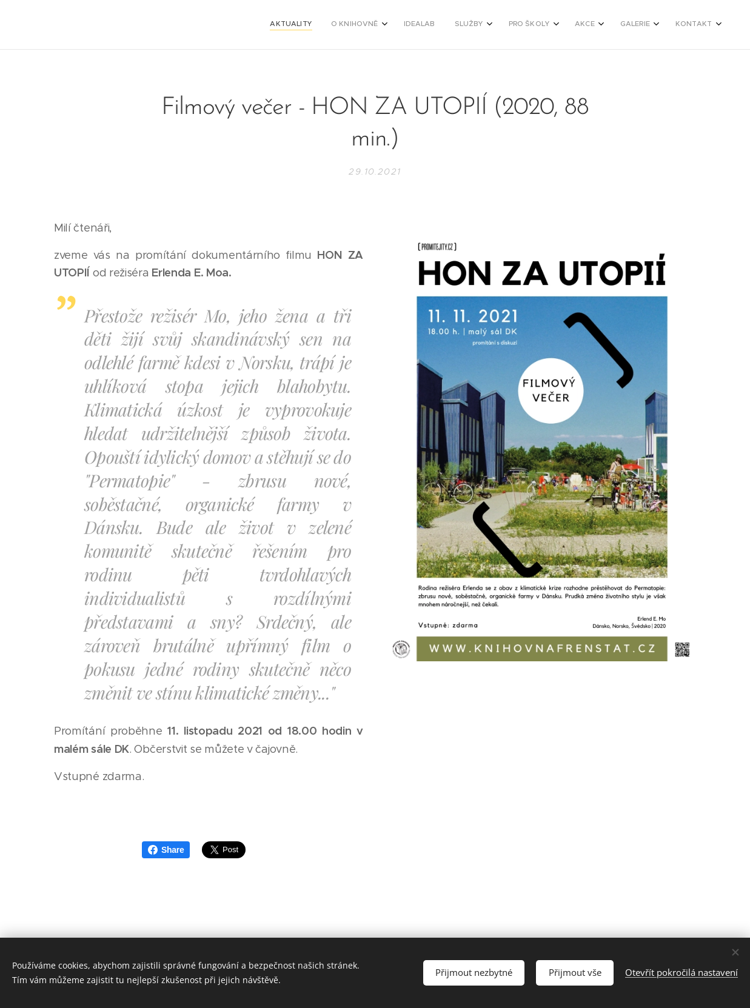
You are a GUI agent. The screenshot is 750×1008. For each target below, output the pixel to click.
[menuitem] (549, 25)
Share (166, 850)
